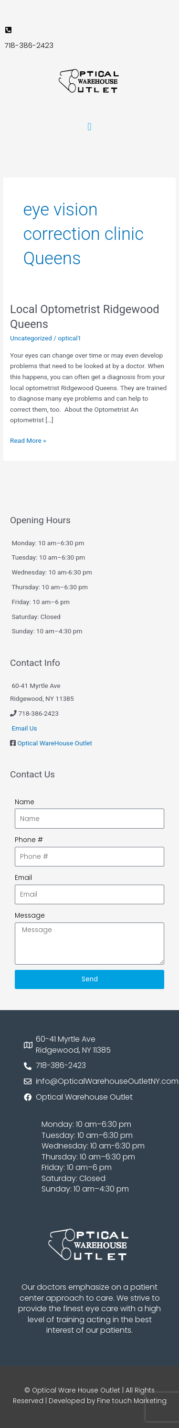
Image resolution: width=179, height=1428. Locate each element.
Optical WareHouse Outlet (54, 743)
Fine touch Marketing (132, 1401)
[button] (89, 127)
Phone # (29, 839)
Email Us (24, 728)
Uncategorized (31, 338)
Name (24, 802)
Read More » (28, 439)
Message (30, 915)
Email (23, 877)
